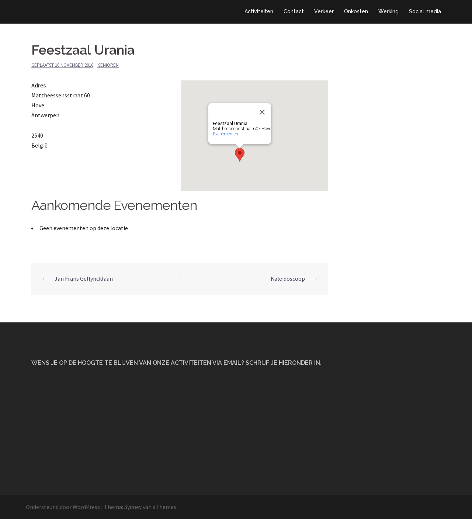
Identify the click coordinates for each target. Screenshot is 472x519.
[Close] (262, 112)
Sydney (133, 507)
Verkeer (324, 11)
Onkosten (356, 11)
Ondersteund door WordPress (63, 507)
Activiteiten (258, 11)
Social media (425, 11)
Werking (388, 11)
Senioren (108, 65)
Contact (294, 11)
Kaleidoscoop (288, 278)
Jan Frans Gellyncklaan (84, 278)
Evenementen (225, 133)
